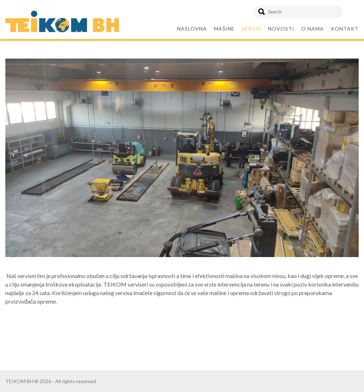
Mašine (224, 29)
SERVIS (251, 29)
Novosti (281, 29)
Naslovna (192, 29)
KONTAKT (345, 29)
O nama (312, 29)
